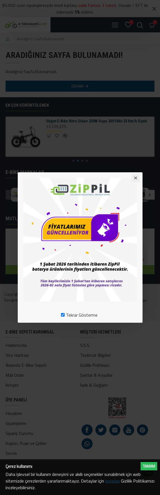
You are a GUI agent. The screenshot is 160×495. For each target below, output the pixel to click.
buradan (112, 481)
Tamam (149, 466)
